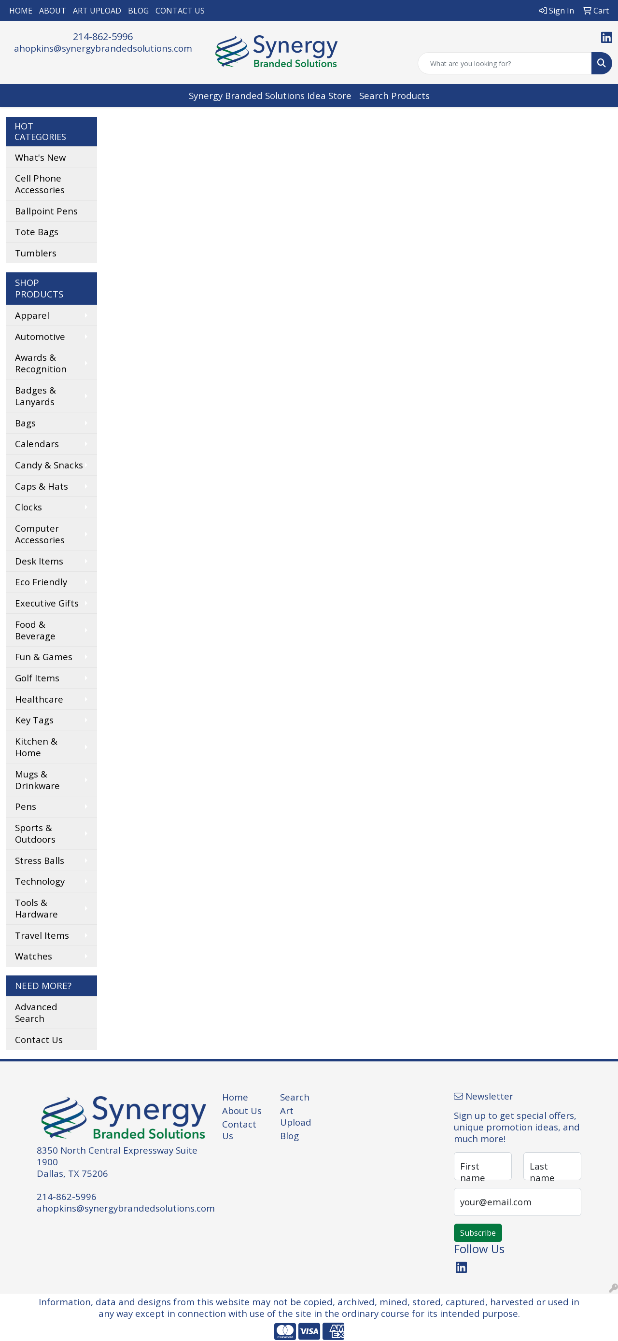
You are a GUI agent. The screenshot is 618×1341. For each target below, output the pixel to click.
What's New (40, 157)
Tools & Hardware (36, 908)
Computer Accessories (40, 534)
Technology (40, 881)
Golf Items (37, 678)
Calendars (37, 444)
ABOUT (52, 10)
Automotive (40, 336)
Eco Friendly (41, 582)
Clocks (28, 507)
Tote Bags (36, 232)
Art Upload (295, 1116)
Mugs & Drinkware (37, 779)
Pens (25, 806)
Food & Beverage (35, 630)
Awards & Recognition (41, 363)
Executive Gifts (47, 603)
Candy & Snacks (49, 465)
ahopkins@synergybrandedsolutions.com (103, 48)
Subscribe (478, 1233)
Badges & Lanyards (35, 396)
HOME (20, 10)
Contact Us (39, 1039)
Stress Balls (39, 860)
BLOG (138, 10)
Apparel (32, 315)
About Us (242, 1110)
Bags (25, 423)
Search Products (394, 95)
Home (235, 1097)
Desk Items (39, 561)
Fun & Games (43, 656)
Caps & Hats (41, 486)
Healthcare (39, 699)
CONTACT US (180, 10)
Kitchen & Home (36, 747)
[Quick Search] (505, 63)
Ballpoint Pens (46, 211)
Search (294, 1097)
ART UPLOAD (97, 10)
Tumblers (35, 253)
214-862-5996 (103, 36)
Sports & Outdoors (35, 833)
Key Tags (34, 720)
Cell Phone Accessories (40, 184)
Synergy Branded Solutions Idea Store (270, 95)
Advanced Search (36, 1012)
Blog (289, 1135)
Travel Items (42, 935)
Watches (33, 956)
